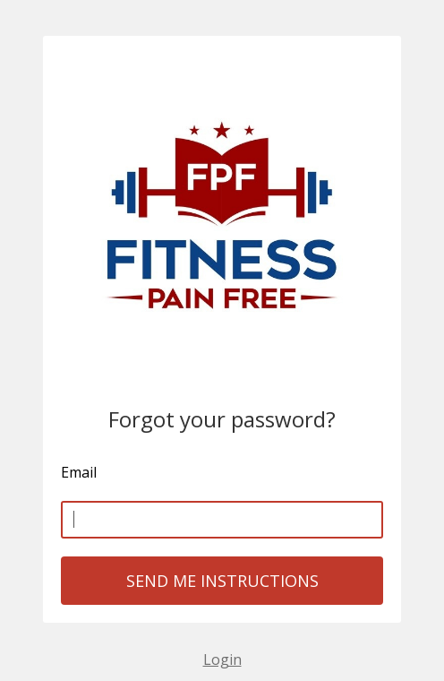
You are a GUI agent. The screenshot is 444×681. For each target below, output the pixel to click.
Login (222, 659)
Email (79, 472)
